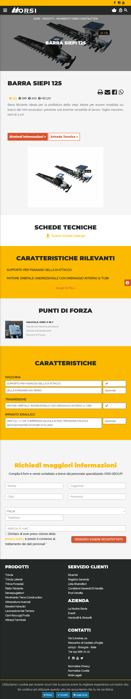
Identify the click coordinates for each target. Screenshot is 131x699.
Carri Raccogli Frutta (17, 615)
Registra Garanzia (78, 579)
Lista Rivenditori (77, 584)
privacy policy (14, 539)
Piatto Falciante (14, 588)
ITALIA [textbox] (11, 511)
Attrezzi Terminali (15, 620)
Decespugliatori (14, 593)
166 (22, 98)
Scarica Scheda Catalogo (65, 235)
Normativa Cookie (78, 670)
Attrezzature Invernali (17, 602)
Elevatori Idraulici (15, 606)
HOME (36, 19)
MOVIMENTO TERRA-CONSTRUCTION (77, 19)
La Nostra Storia (77, 608)
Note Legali (75, 675)
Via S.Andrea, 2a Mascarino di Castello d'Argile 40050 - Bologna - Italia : (85, 645)
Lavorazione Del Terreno (19, 611)
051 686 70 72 (81, 651)
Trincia (9, 575)
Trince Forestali (14, 584)
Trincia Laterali (13, 579)
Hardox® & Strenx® (80, 617)
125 (12, 98)
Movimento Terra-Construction (23, 597)
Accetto (63, 695)
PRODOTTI (48, 19)
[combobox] (65, 511)
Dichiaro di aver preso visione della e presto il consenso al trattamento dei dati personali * (30, 539)
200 (32, 98)
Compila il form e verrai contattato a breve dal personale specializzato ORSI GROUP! (65, 473)
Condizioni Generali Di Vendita (85, 588)
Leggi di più (80, 695)
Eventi (71, 613)
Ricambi (73, 575)
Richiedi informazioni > (28, 137)
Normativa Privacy (79, 666)
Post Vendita (75, 593)
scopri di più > (65, 288)
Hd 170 (44, 98)
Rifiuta (48, 695)
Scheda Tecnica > (64, 137)
